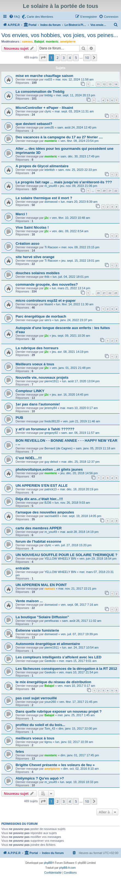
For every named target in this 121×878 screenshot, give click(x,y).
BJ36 (48, 502)
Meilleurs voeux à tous (35, 364)
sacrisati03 (52, 516)
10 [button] (87, 57)
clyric (48, 111)
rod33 (48, 79)
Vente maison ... (29, 601)
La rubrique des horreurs (37, 348)
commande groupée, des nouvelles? (47, 284)
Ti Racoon (51, 247)
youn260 (50, 701)
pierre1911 (52, 381)
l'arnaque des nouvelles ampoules (45, 512)
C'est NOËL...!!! (29, 458)
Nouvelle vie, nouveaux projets (42, 377)
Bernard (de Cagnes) (59, 448)
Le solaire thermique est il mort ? (44, 198)
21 (109, 190)
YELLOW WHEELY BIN (60, 558)
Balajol (39, 41)
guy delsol (51, 461)
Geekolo (50, 660)
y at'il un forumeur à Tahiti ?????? (45, 429)
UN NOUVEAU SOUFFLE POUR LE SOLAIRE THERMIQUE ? (66, 555)
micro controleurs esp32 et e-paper (46, 300)
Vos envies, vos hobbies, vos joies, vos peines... (59, 35)
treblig (49, 95)
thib (47, 276)
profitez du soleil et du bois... (40, 725)
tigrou (48, 741)
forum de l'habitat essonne (38, 541)
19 (98, 190)
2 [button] (57, 57)
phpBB (48, 862)
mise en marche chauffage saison (44, 76)
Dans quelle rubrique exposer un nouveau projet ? (59, 711)
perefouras (52, 620)
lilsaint (49, 304)
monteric (52, 41)
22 (115, 190)
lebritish (50, 169)
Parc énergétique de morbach (41, 316)
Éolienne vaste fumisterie (37, 630)
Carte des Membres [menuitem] (40, 16)
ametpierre (67, 41)
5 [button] (76, 57)
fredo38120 (52, 421)
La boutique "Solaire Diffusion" (42, 617)
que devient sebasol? (34, 124)
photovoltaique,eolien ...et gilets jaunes (49, 469)
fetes (20, 751)
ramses (27, 41)
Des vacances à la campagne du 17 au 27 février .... (59, 137)
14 (115, 84)
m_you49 (51, 185)
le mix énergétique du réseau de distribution (53, 682)
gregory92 (51, 432)
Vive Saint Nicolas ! (32, 227)
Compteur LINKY (30, 391)
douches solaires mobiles (38, 273)
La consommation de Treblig (40, 91)
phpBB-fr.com (67, 867)
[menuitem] (14, 16)
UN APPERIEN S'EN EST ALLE (41, 485)
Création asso (27, 243)
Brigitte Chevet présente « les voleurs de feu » (55, 765)
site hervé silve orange (35, 257)
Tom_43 (50, 728)
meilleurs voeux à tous (35, 738)
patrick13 (51, 489)
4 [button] (70, 57)
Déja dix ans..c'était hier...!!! (39, 499)
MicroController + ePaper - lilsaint (44, 108)
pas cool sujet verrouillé (36, 698)
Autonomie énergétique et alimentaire (48, 644)
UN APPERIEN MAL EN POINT (41, 585)
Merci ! (21, 214)
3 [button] (63, 57)
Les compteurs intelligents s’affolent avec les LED (58, 657)
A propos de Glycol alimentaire (42, 166)
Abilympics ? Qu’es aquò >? (40, 778)
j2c (47, 217)
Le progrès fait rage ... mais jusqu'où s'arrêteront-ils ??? (64, 182)
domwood (51, 201)
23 (115, 293)
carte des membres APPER (39, 528)
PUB (19, 418)
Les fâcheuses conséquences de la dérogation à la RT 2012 (66, 669)
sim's (48, 320)
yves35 (49, 127)
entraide (22, 568)
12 (104, 84)
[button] (43, 57)
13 (109, 84)
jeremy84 (51, 408)
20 (104, 190)
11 (98, 84)
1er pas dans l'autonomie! (38, 404)
